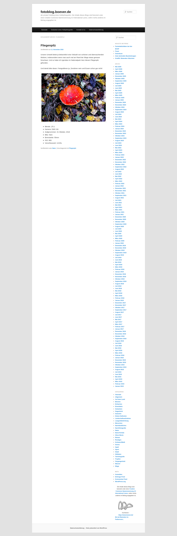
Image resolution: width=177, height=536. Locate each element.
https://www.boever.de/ (125, 515)
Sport (117, 449)
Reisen (117, 437)
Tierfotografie (120, 456)
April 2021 (118, 207)
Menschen (118, 423)
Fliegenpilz (48, 45)
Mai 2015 (118, 377)
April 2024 (118, 121)
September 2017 (120, 310)
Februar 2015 (119, 384)
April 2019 (118, 264)
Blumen (118, 402)
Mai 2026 (118, 67)
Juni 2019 (118, 260)
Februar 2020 (119, 241)
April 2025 (118, 93)
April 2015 (118, 379)
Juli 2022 (118, 171)
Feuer (117, 51)
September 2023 (120, 138)
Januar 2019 (119, 272)
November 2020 (120, 219)
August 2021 (119, 198)
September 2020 (120, 224)
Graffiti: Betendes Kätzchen (124, 58)
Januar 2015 (119, 386)
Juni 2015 (118, 374)
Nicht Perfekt (119, 433)
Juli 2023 (118, 143)
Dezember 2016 (120, 331)
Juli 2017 (118, 315)
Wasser (117, 464)
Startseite (44, 30)
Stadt (117, 452)
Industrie (118, 414)
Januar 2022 (119, 186)
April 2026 (118, 69)
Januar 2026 (119, 74)
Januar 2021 (119, 214)
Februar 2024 (119, 126)
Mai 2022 (118, 176)
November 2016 (120, 334)
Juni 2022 (118, 174)
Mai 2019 (118, 262)
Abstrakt (118, 394)
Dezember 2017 (120, 303)
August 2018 (119, 284)
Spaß (117, 447)
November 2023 (120, 133)
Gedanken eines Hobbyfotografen (62, 30)
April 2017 (118, 322)
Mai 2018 (118, 291)
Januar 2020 (119, 243)
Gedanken (118, 409)
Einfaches (118, 404)
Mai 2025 (118, 90)
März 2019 (118, 267)
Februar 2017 (119, 326)
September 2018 (120, 281)
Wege (117, 466)
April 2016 (118, 350)
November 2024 (120, 105)
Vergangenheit (120, 461)
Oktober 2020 (119, 222)
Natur (54, 148)
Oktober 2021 (119, 193)
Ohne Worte (119, 435)
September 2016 (120, 338)
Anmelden (118, 474)
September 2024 (120, 109)
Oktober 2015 (119, 365)
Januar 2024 (119, 129)
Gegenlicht (119, 411)
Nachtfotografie (120, 428)
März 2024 (118, 124)
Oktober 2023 (119, 136)
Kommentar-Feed (121, 479)
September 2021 (120, 195)
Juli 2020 (118, 229)
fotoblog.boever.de (56, 12)
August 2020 (119, 226)
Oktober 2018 (119, 279)
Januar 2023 (119, 157)
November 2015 (120, 362)
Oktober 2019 (119, 250)
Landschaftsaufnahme (123, 418)
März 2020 (118, 238)
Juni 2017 (118, 317)
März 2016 (118, 353)
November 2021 (120, 191)
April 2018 (118, 293)
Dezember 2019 (120, 245)
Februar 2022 (119, 183)
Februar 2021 (119, 212)
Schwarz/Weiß (120, 442)
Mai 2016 (118, 348)
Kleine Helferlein (121, 416)
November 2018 (120, 276)
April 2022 (118, 179)
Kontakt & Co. (81, 30)
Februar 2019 (119, 269)
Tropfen (118, 459)
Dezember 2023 (120, 131)
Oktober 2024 (119, 107)
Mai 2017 (118, 319)
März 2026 (118, 71)
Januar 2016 (119, 358)
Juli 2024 (118, 114)
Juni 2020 (118, 231)
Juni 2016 (118, 346)
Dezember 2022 (120, 159)
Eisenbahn (119, 406)
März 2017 (118, 324)
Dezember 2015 (120, 360)
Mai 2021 (118, 205)
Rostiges (118, 440)
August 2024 (119, 112)
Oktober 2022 (119, 164)
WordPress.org (120, 481)
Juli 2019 (118, 257)
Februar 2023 (119, 155)
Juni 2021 (118, 202)
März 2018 (118, 296)
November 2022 (120, 162)
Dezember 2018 (120, 274)
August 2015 (119, 369)
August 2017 (119, 312)
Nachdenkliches (120, 425)
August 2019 (119, 255)
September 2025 (120, 81)
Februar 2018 (119, 298)
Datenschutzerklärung (96, 30)
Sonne (117, 444)
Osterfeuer (119, 53)
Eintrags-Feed (120, 477)
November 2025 (120, 76)
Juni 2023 (118, 145)
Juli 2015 (118, 372)
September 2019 (120, 252)
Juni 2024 (118, 117)
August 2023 (119, 140)
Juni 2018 (118, 288)
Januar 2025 (119, 100)
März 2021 (118, 210)
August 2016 (119, 341)
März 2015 (118, 381)
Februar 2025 (119, 97)
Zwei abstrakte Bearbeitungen (125, 56)
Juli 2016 (118, 343)
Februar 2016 (119, 355)
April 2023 (118, 150)
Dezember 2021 (120, 188)
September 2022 (120, 167)
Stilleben (118, 454)
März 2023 (118, 152)
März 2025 (118, 95)
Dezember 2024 (120, 102)
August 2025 (119, 83)
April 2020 (118, 236)
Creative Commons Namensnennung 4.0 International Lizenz (125, 491)
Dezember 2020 (120, 217)
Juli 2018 (118, 286)
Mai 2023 (118, 148)
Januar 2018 (119, 300)
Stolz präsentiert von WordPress (96, 528)
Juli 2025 (118, 86)
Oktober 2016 (119, 336)
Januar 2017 (119, 329)
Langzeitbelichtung (121, 421)
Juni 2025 (118, 88)
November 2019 (120, 248)
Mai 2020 (118, 233)
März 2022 (118, 181)
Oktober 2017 (119, 307)
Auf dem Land (120, 399)
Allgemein (118, 397)
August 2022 (119, 169)
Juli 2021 (118, 200)
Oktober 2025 (119, 78)
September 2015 (120, 367)
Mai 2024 (118, 119)
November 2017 (120, 305)
